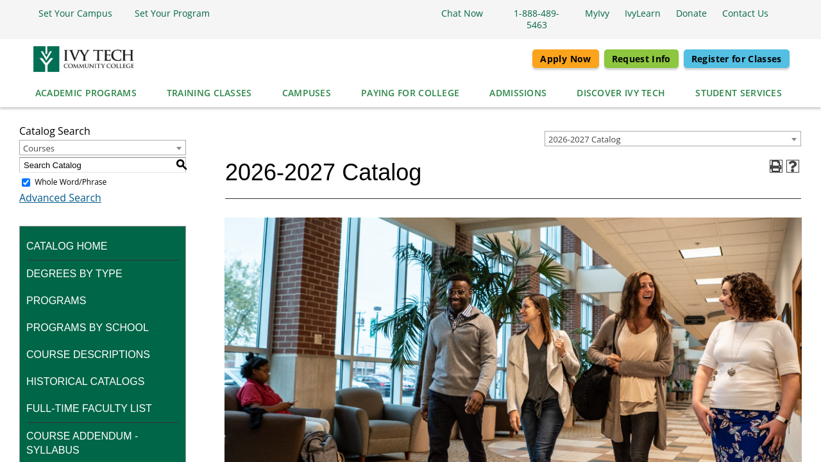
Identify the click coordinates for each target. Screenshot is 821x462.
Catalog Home (67, 246)
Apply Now (565, 59)
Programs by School (87, 327)
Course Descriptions (88, 354)
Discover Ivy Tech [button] (621, 93)
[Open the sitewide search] (783, 13)
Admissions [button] (517, 93)
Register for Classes (736, 59)
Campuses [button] (306, 93)
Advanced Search (60, 198)
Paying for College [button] (410, 93)
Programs (56, 300)
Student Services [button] (738, 93)
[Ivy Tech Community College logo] (82, 59)
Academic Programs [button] (86, 93)
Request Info (641, 59)
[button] (72, 13)
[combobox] (673, 138)
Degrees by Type (74, 273)
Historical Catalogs (85, 381)
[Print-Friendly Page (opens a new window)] (776, 166)
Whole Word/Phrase (70, 181)
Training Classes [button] (209, 93)
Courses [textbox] (39, 148)
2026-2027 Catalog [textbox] (584, 139)
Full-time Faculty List (89, 408)
